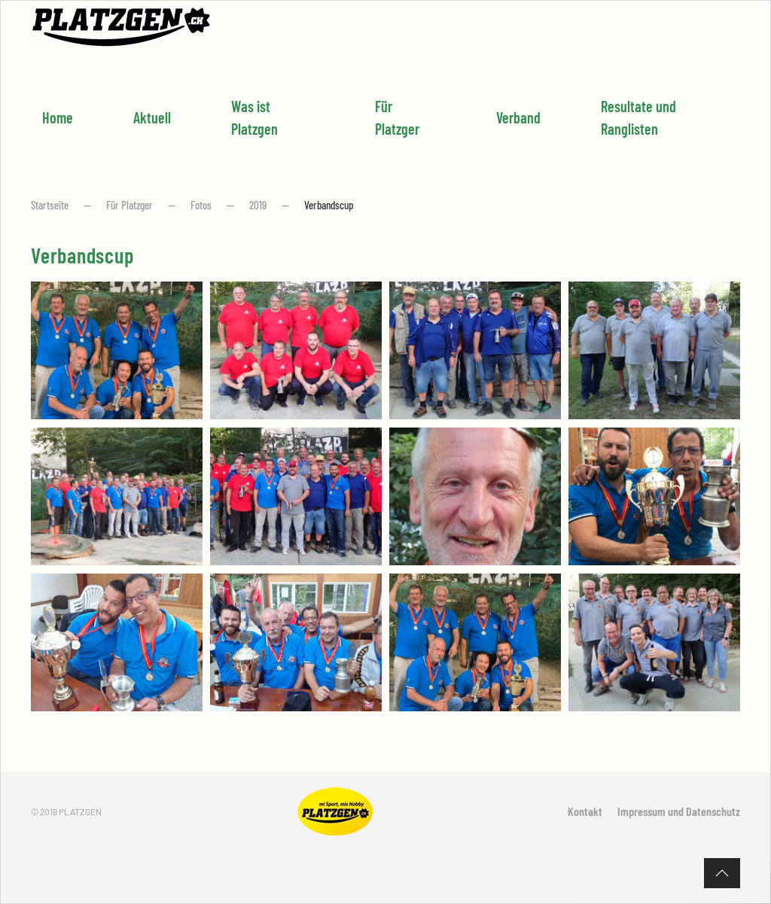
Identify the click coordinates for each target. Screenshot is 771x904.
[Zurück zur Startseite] (121, 27)
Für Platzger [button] (397, 117)
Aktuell (152, 117)
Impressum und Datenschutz (678, 811)
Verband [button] (518, 117)
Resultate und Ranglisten (638, 117)
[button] (722, 873)
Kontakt (585, 811)
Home (57, 117)
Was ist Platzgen (254, 117)
